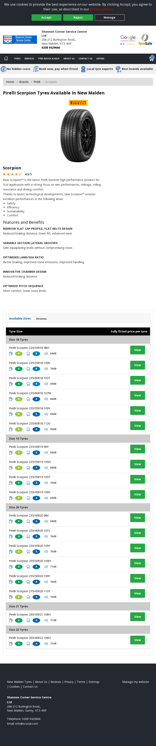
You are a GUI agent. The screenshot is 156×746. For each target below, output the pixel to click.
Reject (78, 17)
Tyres (17, 58)
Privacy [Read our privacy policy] (69, 682)
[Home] (6, 59)
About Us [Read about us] (41, 682)
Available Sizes (20, 318)
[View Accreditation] (145, 39)
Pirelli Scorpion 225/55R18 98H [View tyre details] (29, 348)
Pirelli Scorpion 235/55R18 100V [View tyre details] (29, 363)
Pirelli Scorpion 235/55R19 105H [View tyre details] (30, 462)
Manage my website (135, 682)
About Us (69, 58)
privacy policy (101, 9)
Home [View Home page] (10, 82)
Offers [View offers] (100, 58)
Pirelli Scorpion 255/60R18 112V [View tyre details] (29, 423)
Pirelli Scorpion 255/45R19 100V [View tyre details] (29, 492)
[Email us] (26, 723)
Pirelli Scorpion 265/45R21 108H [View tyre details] (30, 614)
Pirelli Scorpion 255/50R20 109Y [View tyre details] (29, 576)
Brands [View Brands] (24, 82)
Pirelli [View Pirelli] (37, 82)
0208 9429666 (51, 47)
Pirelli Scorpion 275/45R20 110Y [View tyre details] (29, 591)
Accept (46, 17)
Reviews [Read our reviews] (56, 682)
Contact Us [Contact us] (85, 58)
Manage (109, 17)
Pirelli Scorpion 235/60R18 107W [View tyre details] (30, 393)
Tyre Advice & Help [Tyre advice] (49, 58)
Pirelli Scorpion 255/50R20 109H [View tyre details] (30, 561)
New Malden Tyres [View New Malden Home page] (19, 682)
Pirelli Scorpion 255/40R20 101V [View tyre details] (29, 530)
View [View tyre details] (137, 350)
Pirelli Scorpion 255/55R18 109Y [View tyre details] (29, 408)
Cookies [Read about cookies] (14, 686)
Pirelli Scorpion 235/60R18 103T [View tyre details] (30, 378)
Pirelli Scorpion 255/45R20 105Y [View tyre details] (29, 546)
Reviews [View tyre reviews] (41, 319)
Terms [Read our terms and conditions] (81, 682)
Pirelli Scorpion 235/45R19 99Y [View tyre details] (29, 447)
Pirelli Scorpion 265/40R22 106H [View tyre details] (30, 638)
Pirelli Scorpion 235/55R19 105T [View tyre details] (30, 477)
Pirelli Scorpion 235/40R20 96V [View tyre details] (29, 515)
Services (29, 58)
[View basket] (151, 59)
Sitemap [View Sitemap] (93, 682)
